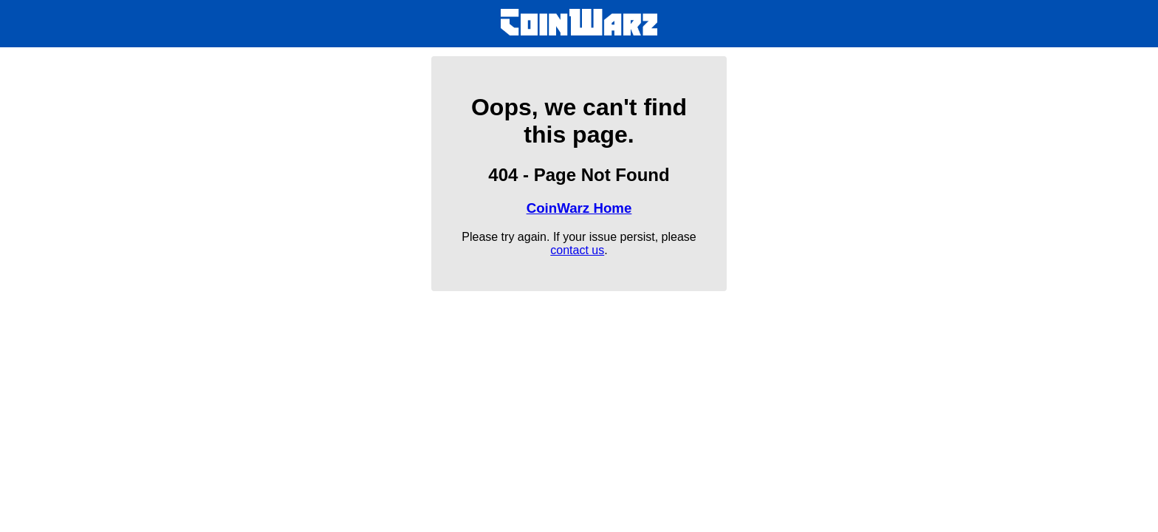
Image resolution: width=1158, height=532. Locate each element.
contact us (577, 250)
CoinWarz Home (579, 208)
